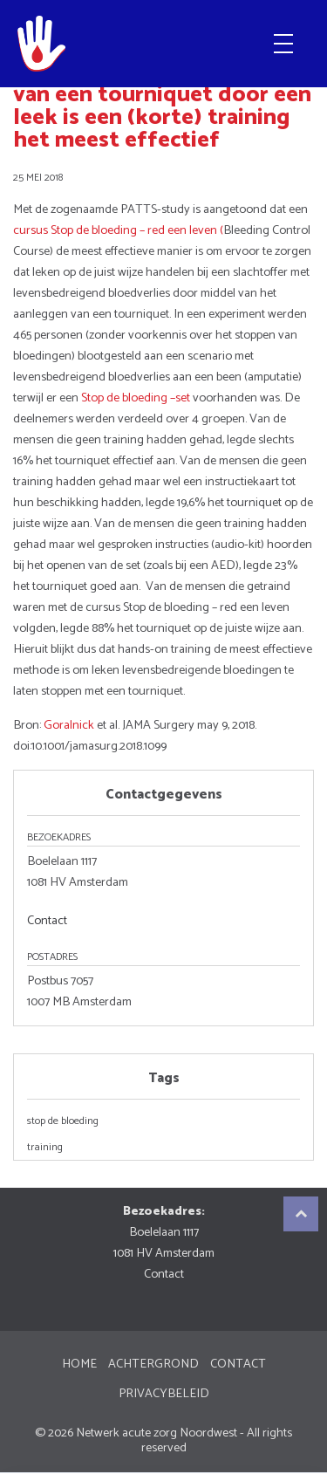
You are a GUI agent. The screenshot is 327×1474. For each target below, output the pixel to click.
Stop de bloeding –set (135, 397)
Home (79, 1364)
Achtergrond (153, 1364)
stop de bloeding (63, 1121)
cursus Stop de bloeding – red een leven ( (118, 230)
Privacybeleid (164, 1393)
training (45, 1147)
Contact (47, 920)
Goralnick (69, 725)
